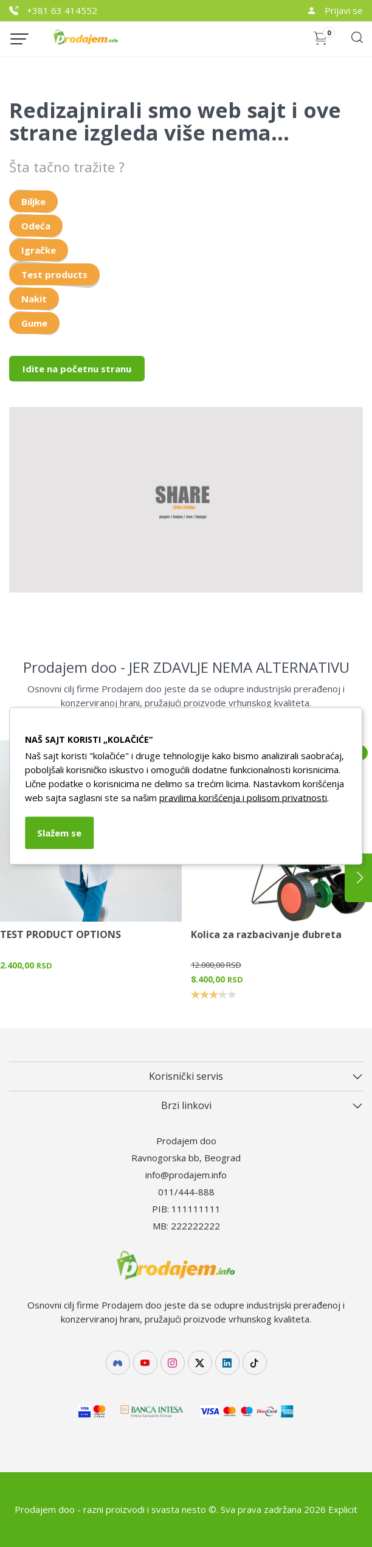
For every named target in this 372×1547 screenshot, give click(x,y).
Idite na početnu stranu (76, 369)
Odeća (35, 226)
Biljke (33, 201)
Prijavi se (335, 10)
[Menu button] (19, 38)
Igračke (38, 250)
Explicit (342, 1509)
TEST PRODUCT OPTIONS (60, 934)
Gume (34, 323)
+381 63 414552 (53, 10)
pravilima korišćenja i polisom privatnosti (243, 797)
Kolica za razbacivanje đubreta (266, 934)
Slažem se (59, 832)
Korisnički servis (186, 1076)
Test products (54, 274)
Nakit (34, 299)
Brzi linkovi (186, 1105)
